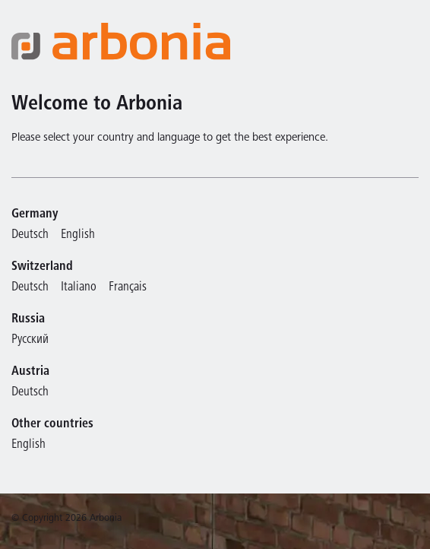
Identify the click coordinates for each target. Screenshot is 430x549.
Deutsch (30, 235)
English (78, 235)
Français (128, 287)
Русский (30, 340)
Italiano (78, 287)
